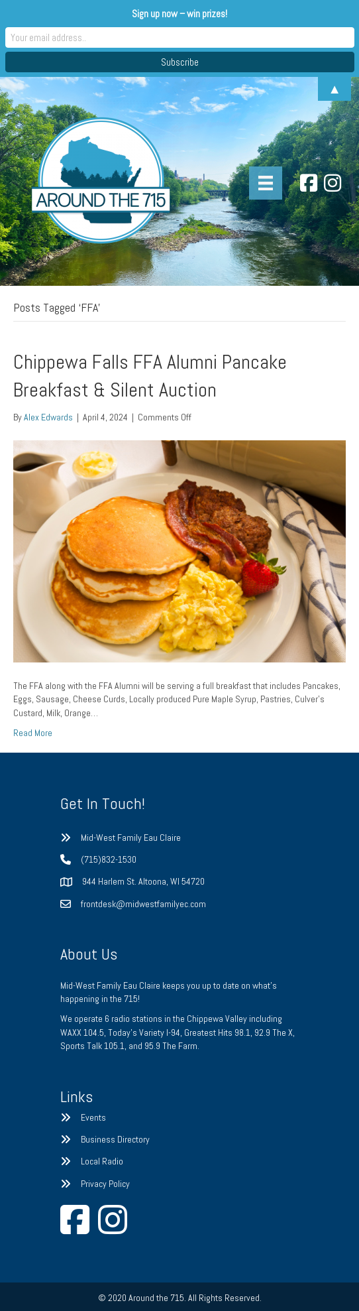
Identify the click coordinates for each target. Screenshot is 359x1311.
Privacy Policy (105, 1184)
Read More (32, 733)
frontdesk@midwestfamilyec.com (143, 904)
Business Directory (115, 1139)
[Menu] (265, 183)
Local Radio (102, 1161)
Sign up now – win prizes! (179, 13)
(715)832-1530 (108, 859)
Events (93, 1117)
